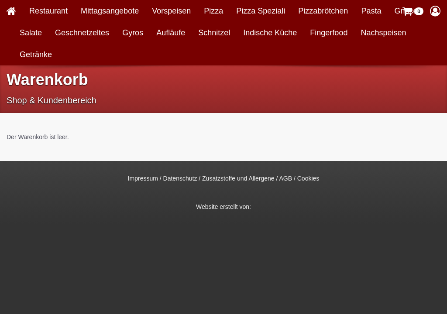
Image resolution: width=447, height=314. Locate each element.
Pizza (213, 11)
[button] (435, 11)
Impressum (143, 178)
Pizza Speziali (260, 11)
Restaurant (48, 11)
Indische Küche (270, 32)
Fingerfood (328, 32)
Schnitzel (214, 32)
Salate (31, 32)
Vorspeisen (171, 11)
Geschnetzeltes (82, 32)
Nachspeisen (383, 32)
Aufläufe (170, 32)
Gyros (132, 32)
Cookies (308, 178)
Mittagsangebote (110, 11)
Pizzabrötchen (323, 11)
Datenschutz (180, 178)
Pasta (371, 11)
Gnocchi (408, 11)
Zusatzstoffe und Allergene (238, 178)
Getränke (36, 54)
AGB (285, 178)
